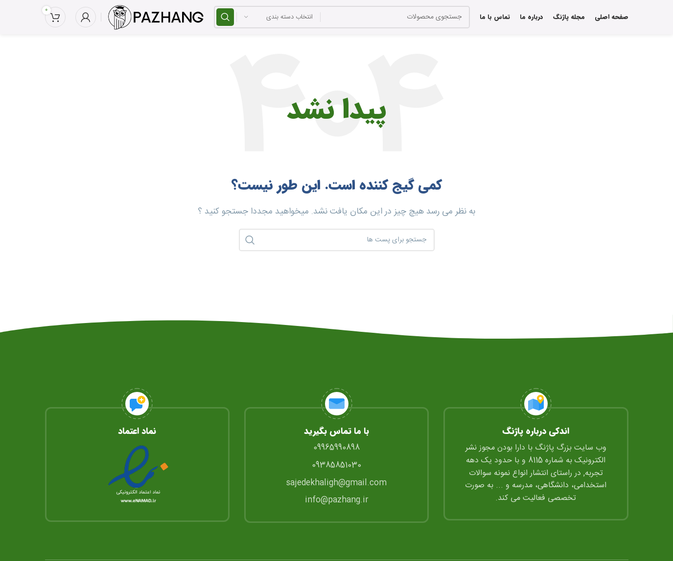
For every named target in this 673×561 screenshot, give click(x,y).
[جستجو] (342, 17)
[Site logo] (155, 17)
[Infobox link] (137, 455)
